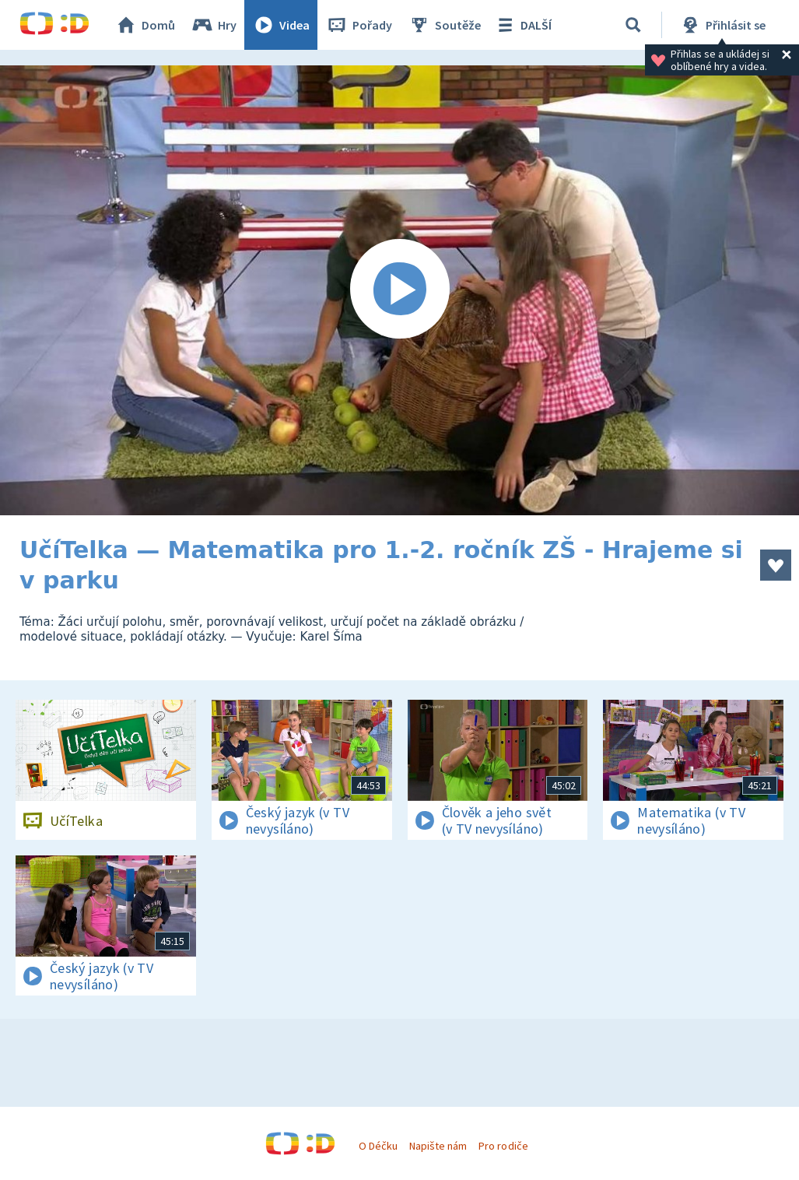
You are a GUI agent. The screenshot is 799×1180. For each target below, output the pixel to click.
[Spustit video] (399, 290)
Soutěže (444, 25)
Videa (281, 25)
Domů (144, 25)
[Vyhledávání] (633, 25)
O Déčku (378, 1146)
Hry (214, 25)
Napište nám (438, 1146)
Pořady (358, 25)
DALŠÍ (522, 25)
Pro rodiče (502, 1146)
